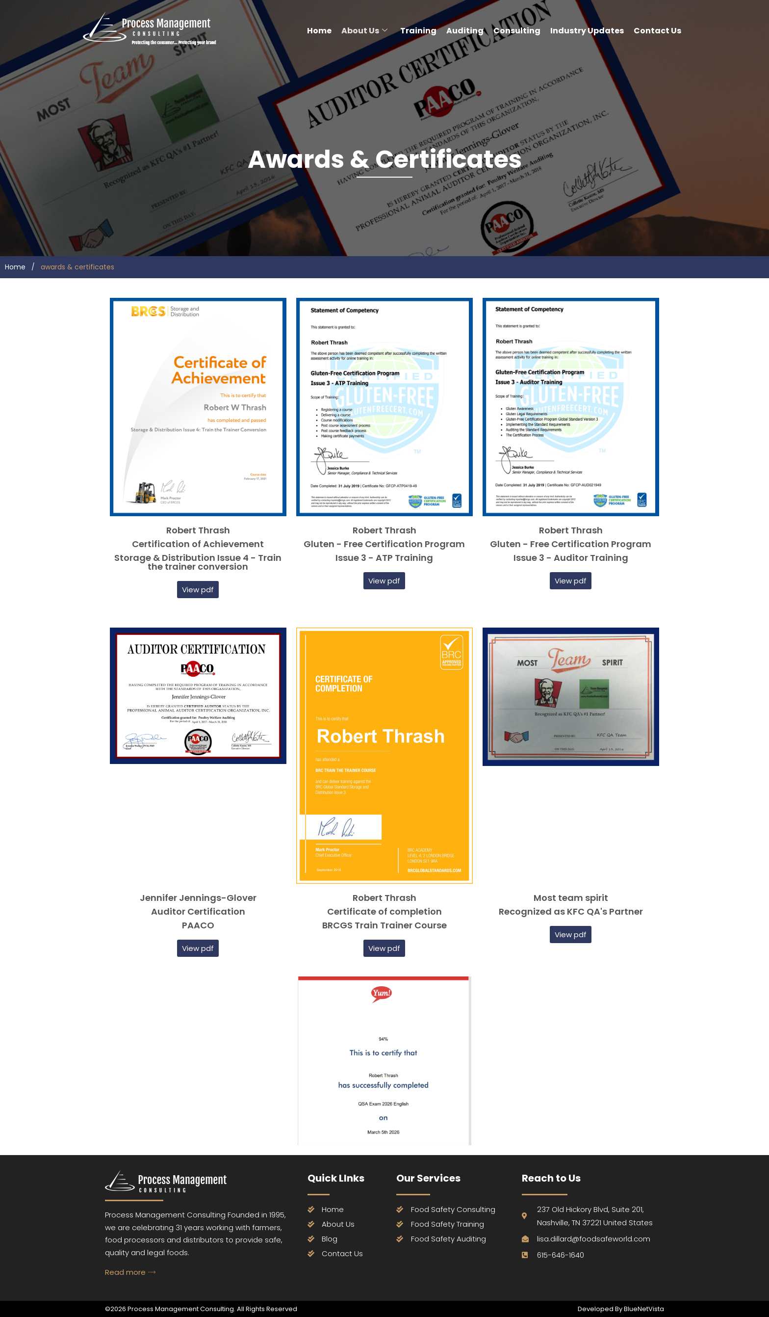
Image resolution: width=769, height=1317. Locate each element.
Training (418, 30)
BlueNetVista (643, 1309)
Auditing (465, 30)
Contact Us (657, 30)
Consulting (516, 30)
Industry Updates (587, 30)
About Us (364, 30)
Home (319, 30)
